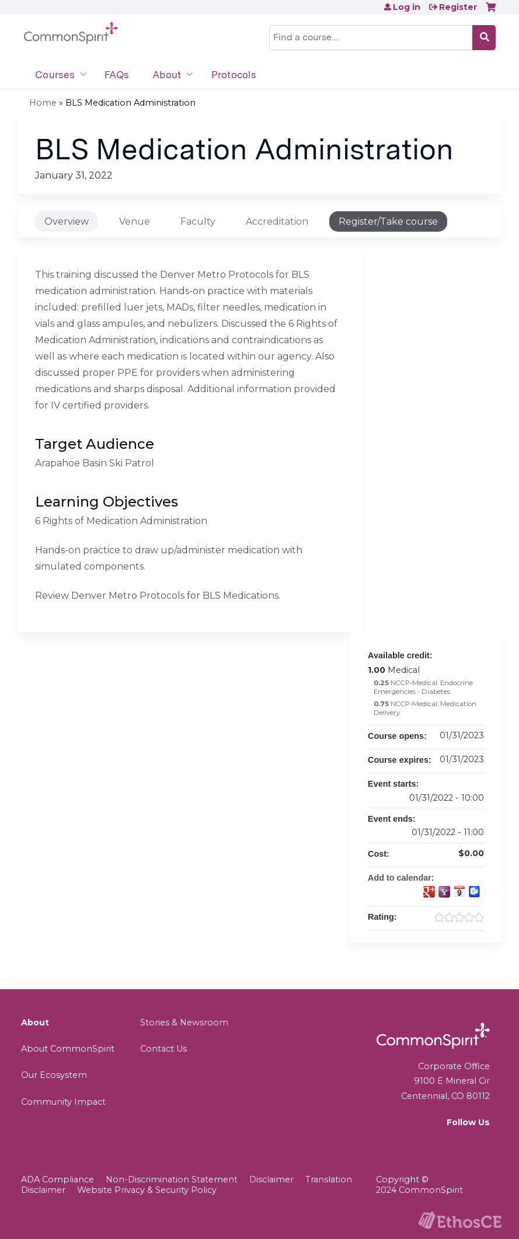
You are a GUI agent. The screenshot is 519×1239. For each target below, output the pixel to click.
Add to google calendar (429, 892)
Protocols (233, 75)
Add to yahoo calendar (444, 892)
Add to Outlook (474, 892)
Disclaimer (271, 1179)
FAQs (117, 75)
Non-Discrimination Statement (172, 1179)
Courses (55, 75)
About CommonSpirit (67, 1048)
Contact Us (163, 1048)
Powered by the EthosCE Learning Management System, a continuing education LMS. (460, 1220)
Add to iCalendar (459, 891)
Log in (406, 7)
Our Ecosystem (54, 1075)
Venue (134, 221)
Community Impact (63, 1102)
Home (43, 102)
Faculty (197, 221)
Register (458, 7)
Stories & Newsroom (184, 1022)
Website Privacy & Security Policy (147, 1190)
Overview (66, 221)
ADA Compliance (57, 1179)
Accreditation (277, 221)
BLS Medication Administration (130, 102)
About (166, 75)
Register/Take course (388, 221)
